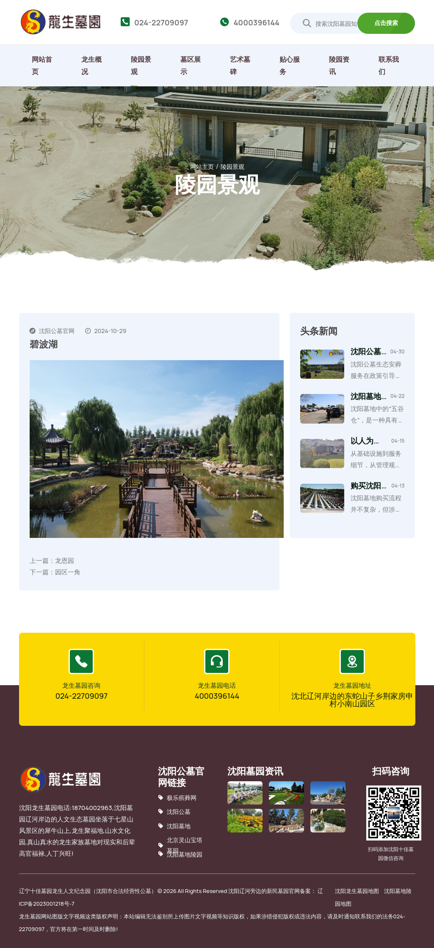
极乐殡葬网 (177, 797)
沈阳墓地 (174, 825)
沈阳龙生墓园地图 (357, 891)
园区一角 (67, 572)
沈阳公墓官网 (57, 330)
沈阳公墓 (174, 811)
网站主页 (202, 166)
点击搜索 (386, 23)
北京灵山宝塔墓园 (180, 845)
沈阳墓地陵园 (180, 854)
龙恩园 (64, 560)
